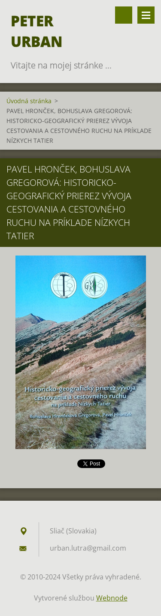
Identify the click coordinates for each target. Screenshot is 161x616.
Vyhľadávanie (123, 15)
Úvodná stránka (29, 101)
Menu (146, 15)
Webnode (112, 598)
